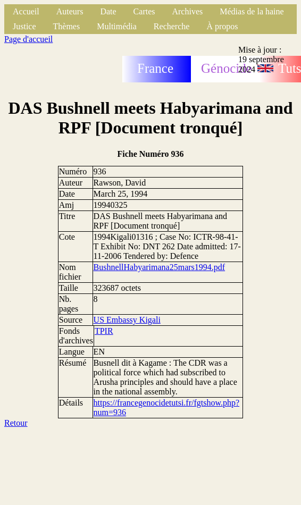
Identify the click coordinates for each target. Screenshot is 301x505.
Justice (24, 26)
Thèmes (66, 26)
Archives (187, 11)
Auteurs (69, 11)
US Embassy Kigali (127, 319)
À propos (222, 26)
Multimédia (117, 26)
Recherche (172, 26)
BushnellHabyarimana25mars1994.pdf (159, 267)
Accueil (26, 11)
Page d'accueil (28, 39)
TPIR (104, 330)
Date (108, 11)
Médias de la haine (251, 11)
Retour (16, 422)
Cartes (144, 11)
